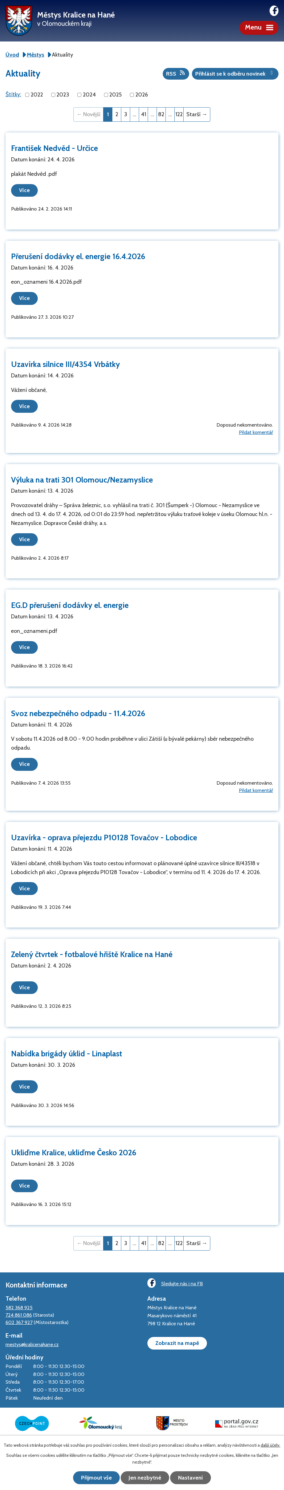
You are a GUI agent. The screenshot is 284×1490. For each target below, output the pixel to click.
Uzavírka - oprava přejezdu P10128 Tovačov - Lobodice (104, 837)
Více (24, 190)
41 (143, 114)
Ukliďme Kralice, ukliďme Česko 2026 (73, 1152)
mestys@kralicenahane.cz (32, 1343)
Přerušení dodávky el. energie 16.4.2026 (78, 256)
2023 (62, 94)
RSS (176, 73)
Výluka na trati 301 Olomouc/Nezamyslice (82, 479)
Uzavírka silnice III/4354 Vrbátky (65, 364)
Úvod (12, 54)
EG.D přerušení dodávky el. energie (70, 605)
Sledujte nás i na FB (175, 1282)
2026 (141, 94)
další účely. (270, 1445)
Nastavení (191, 1477)
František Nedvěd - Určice (54, 148)
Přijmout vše (95, 1477)
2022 (37, 94)
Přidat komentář (256, 432)
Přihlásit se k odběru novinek (235, 73)
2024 (89, 94)
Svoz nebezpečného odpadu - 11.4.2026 (78, 713)
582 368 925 (19, 1307)
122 (179, 114)
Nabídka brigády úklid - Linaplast (66, 1053)
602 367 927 (19, 1322)
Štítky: (13, 94)
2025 (115, 94)
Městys (35, 54)
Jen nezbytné (145, 1477)
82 (161, 114)
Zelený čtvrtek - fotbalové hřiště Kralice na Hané (92, 954)
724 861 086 (19, 1314)
